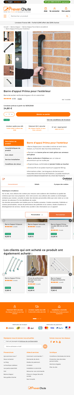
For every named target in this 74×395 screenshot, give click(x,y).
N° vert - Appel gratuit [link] (59, 127)
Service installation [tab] (12, 159)
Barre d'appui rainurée (36, 224)
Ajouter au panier (43, 114)
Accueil (6, 27)
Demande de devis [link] (33, 359)
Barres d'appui (15, 27)
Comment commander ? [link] (35, 356)
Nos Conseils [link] (31, 379)
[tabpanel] (48, 164)
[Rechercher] (67, 16)
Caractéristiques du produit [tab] (12, 149)
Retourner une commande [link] (35, 371)
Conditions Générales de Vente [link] (60, 356)
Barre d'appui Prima (12, 278)
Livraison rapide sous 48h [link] (14, 126)
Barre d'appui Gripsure (13, 224)
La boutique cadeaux (10, 365)
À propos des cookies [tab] (61, 184)
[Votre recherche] (39, 16)
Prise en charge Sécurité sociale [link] (35, 375)
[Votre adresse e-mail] (23, 346)
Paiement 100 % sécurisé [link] (37, 126)
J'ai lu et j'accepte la (22, 341)
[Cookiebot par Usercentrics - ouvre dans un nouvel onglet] (64, 179)
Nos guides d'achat (10, 377)
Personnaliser (36, 214)
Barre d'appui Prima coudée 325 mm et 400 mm (59, 226)
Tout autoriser (60, 214)
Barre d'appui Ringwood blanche (58, 279)
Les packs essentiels (10, 368)
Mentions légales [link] (55, 364)
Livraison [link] (29, 365)
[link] (54, 9)
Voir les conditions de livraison (58, 120)
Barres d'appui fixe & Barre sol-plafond (35, 27)
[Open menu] (5, 16)
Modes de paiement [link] (33, 362)
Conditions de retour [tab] (13, 164)
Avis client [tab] (9, 155)
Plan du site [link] (53, 367)
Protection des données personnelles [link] (58, 360)
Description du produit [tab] (10, 143)
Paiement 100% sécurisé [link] (15, 310)
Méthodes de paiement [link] (54, 324)
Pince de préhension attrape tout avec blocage (35, 279)
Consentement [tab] (13, 184)
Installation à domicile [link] (59, 310)
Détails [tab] (37, 184)
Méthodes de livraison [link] (20, 324)
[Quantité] (9, 114)
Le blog (6, 362)
